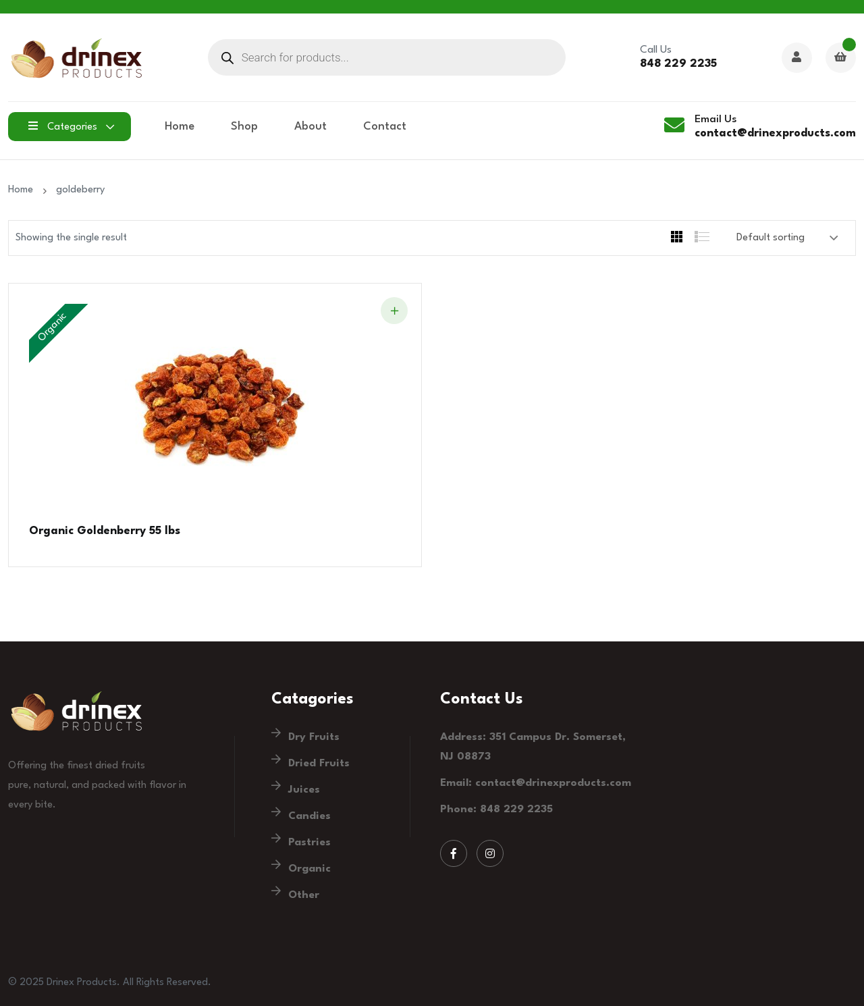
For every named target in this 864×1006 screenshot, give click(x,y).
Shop (244, 126)
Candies (309, 816)
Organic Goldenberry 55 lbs (104, 531)
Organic (309, 869)
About (310, 126)
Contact (384, 126)
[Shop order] (787, 238)
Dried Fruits (319, 763)
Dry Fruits (314, 737)
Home (179, 126)
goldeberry (80, 190)
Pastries (309, 842)
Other (303, 895)
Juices (304, 790)
